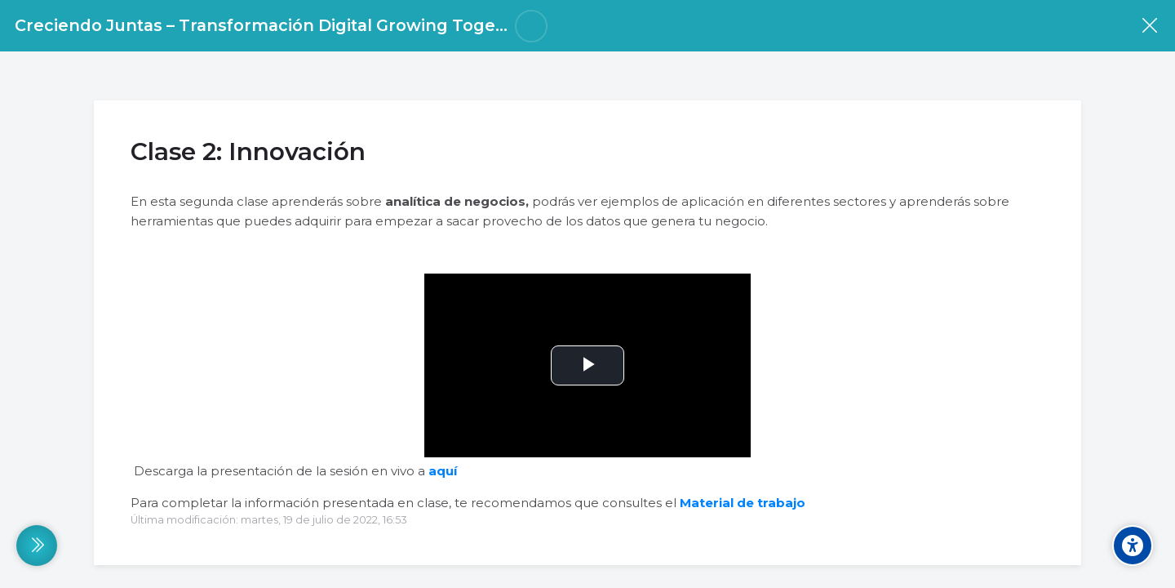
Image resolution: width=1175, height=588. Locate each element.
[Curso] (1149, 25)
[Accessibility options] (1132, 545)
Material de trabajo (742, 502)
